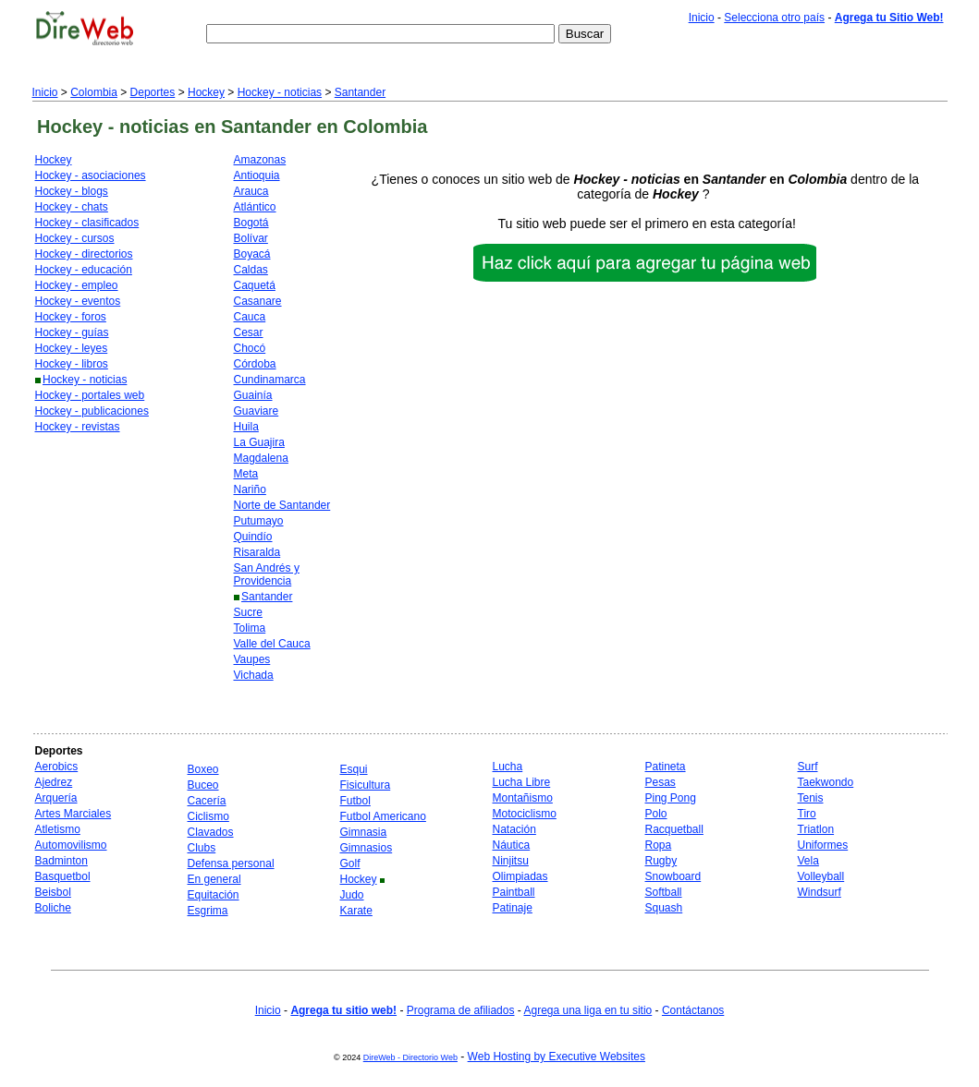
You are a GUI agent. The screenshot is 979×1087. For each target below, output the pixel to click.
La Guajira (259, 442)
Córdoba (255, 363)
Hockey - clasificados (87, 222)
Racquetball (674, 829)
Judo (352, 894)
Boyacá (252, 254)
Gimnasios (366, 847)
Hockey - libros (71, 363)
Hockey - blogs (71, 191)
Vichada (254, 675)
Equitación (213, 894)
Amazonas (260, 159)
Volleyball (821, 876)
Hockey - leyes (71, 348)
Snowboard (673, 876)
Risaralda (257, 552)
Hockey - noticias (280, 92)
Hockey (206, 92)
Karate (356, 910)
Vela (808, 860)
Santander (360, 92)
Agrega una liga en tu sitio (587, 1010)
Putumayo (259, 520)
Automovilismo (71, 845)
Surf (808, 766)
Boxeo (203, 769)
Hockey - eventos (78, 301)
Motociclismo (525, 813)
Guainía (253, 395)
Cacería (207, 800)
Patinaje (512, 907)
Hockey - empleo (76, 285)
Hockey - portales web (90, 395)
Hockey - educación (83, 269)
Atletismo (57, 829)
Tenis (811, 797)
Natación (514, 829)
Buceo (203, 785)
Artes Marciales (73, 813)
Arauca (251, 191)
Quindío (253, 536)
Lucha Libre (522, 782)
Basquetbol (63, 876)
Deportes (153, 92)
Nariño (250, 489)
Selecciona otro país (774, 17)
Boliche (53, 907)
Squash (664, 907)
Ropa (658, 845)
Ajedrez (54, 782)
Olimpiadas (520, 876)
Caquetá (254, 285)
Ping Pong (670, 797)
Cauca (250, 316)
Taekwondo (826, 782)
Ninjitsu (511, 860)
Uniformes (823, 845)
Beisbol (53, 892)
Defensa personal (231, 863)
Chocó (250, 348)
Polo (656, 813)
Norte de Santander (282, 505)
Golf (350, 863)
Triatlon (816, 829)
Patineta (665, 766)
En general (214, 879)
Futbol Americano (383, 816)
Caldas (251, 269)
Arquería (56, 797)
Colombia (93, 92)
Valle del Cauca (272, 643)
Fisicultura (365, 785)
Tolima (250, 628)
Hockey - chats (71, 206)
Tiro (807, 813)
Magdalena (261, 458)
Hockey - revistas (77, 426)
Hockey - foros (70, 316)
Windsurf (819, 892)
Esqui (354, 769)
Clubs (202, 847)
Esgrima (208, 910)
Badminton (61, 860)
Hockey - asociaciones (90, 175)
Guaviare (256, 411)
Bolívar (251, 238)
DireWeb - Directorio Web (410, 1057)
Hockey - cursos (75, 238)
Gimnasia (363, 832)
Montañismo (523, 797)
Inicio (702, 17)
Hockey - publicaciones (92, 411)
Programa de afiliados (461, 1010)
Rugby (661, 860)
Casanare (258, 301)
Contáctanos (693, 1010)
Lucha (508, 766)
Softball (663, 892)
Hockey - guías (72, 332)
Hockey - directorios (84, 254)
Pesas (660, 782)
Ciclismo (208, 816)
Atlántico (255, 206)
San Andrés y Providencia (267, 574)
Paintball (514, 892)
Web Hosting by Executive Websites (556, 1056)
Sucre (248, 612)
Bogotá (251, 222)
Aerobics (57, 766)
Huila (246, 426)
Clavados (211, 832)
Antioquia (257, 175)
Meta (246, 473)
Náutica (512, 845)
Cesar (248, 332)
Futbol (355, 800)
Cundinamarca (270, 379)
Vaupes (252, 659)
